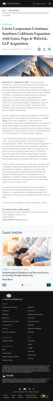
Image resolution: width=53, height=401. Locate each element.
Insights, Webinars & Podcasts (10, 356)
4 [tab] (30, 285)
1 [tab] (22, 285)
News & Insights (14, 10)
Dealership (5, 314)
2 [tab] (25, 285)
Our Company (31, 341)
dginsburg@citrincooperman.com (14, 220)
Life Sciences (31, 310)
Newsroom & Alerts (7, 360)
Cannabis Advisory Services (9, 307)
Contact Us (31, 358)
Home (4, 10)
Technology (30, 332)
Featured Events (6, 353)
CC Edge (30, 348)
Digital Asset (5, 318)
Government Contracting (8, 332)
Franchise (5, 328)
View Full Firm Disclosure (27, 372)
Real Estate (30, 325)
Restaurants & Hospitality (34, 328)
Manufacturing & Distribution (35, 314)
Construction (5, 310)
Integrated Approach (7, 340)
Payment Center (41, 4)
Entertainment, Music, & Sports (10, 321)
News (3, 349)
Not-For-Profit (31, 318)
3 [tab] (28, 285)
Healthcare (30, 307)
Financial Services (7, 325)
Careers (30, 344)
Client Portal (31, 351)
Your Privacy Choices (44, 396)
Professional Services (33, 321)
